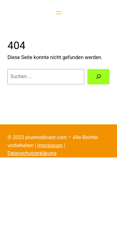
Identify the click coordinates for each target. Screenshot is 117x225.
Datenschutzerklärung (31, 153)
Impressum (50, 145)
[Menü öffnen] (58, 13)
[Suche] (98, 77)
